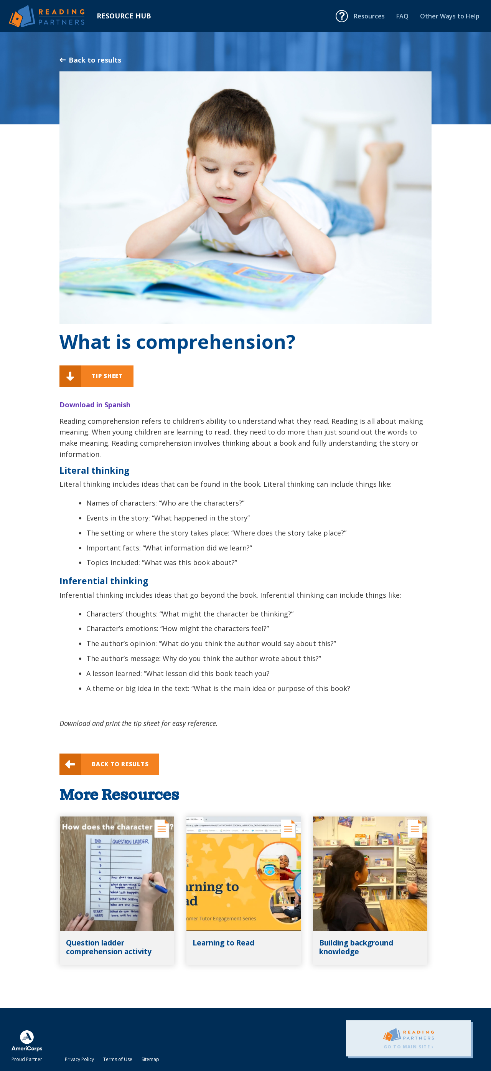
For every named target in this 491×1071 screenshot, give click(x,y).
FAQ (402, 16)
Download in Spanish (94, 404)
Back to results (90, 59)
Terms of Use (117, 1059)
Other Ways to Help (449, 16)
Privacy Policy (79, 1059)
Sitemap (150, 1059)
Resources (369, 16)
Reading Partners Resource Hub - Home (53, 16)
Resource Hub (124, 15)
